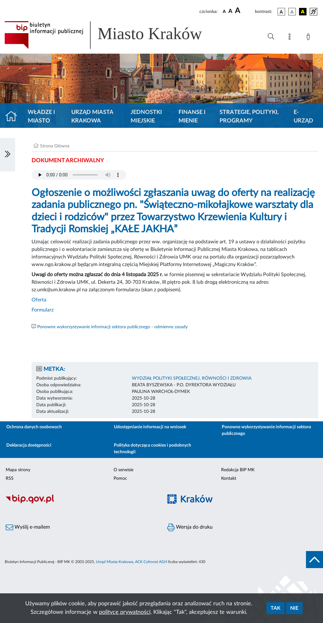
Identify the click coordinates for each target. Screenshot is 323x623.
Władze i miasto (41, 117)
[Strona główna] (14, 116)
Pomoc (120, 478)
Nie (294, 608)
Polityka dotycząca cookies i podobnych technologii (152, 448)
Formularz (43, 309)
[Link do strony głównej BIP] (112, 35)
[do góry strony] (314, 559)
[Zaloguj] (309, 38)
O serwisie (123, 470)
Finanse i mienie (192, 117)
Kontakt (228, 478)
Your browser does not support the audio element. (79, 175)
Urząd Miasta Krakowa (92, 117)
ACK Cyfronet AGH (151, 562)
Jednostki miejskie (146, 117)
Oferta (39, 299)
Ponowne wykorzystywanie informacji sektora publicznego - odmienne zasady (112, 327)
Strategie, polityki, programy (249, 117)
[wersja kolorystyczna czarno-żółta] (303, 11)
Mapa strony (18, 470)
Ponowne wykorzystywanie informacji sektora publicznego (266, 430)
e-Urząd (303, 117)
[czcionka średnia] (230, 11)
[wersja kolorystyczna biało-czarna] (292, 11)
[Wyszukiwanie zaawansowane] (271, 36)
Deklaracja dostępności (28, 445)
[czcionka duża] (244, 10)
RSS (10, 478)
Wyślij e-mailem (28, 527)
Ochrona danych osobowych (34, 427)
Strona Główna (54, 146)
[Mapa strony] (290, 38)
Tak (275, 608)
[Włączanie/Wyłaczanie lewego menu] (7, 154)
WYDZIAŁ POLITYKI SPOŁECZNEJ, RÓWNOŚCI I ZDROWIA (191, 378)
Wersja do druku (190, 527)
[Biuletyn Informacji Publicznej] (81, 502)
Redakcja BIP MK (238, 470)
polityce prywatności (124, 612)
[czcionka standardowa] (224, 11)
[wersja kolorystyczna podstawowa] (281, 11)
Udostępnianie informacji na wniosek (150, 427)
